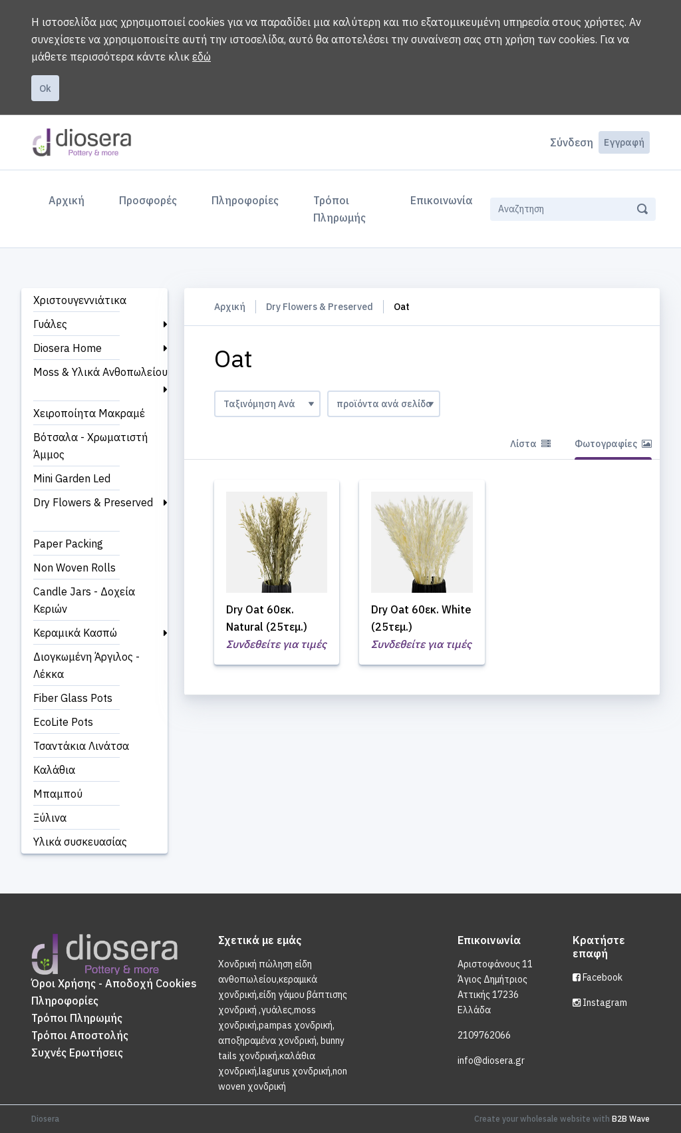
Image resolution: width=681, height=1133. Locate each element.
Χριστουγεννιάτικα (79, 300)
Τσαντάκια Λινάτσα (81, 745)
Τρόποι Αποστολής (79, 1035)
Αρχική (69, 199)
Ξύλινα (50, 817)
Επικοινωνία (441, 200)
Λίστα (530, 444)
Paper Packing (68, 543)
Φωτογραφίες (613, 444)
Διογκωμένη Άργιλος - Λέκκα (86, 665)
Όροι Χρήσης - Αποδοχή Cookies (114, 983)
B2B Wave (631, 1119)
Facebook (597, 977)
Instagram (600, 1003)
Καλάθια (54, 769)
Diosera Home (67, 348)
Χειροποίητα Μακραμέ (89, 413)
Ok (45, 88)
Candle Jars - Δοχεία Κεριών (84, 600)
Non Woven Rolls (74, 567)
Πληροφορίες (245, 200)
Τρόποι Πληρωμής (339, 209)
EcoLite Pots (63, 721)
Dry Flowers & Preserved (93, 502)
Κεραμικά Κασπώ (75, 632)
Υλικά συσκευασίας (80, 841)
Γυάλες (50, 324)
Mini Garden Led (71, 478)
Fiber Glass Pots (72, 698)
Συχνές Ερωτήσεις (77, 1052)
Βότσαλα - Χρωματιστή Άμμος (90, 445)
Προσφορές (148, 200)
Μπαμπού (57, 793)
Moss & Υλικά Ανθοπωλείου (100, 372)
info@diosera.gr (491, 1060)
